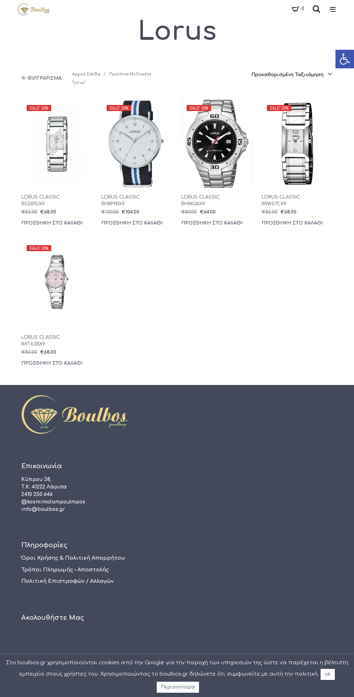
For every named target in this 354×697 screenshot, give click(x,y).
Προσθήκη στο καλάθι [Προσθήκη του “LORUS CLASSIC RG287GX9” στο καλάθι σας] (51, 223)
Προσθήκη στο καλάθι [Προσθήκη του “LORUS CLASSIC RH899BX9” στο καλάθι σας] (131, 223)
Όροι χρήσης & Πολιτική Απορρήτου (73, 558)
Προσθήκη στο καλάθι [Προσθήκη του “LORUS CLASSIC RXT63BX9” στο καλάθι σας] (51, 363)
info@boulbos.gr (43, 509)
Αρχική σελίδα (86, 74)
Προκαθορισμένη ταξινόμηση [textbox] (287, 74)
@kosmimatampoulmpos (53, 502)
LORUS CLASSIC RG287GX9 (40, 200)
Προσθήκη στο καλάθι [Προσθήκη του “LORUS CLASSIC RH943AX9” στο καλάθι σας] (211, 223)
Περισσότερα (178, 687)
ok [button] (328, 674)
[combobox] (292, 75)
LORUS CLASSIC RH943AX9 (200, 200)
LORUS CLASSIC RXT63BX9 (40, 340)
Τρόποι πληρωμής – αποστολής (65, 570)
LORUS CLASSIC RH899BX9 (120, 200)
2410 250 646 (37, 494)
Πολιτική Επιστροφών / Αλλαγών (67, 581)
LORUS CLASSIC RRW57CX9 (281, 200)
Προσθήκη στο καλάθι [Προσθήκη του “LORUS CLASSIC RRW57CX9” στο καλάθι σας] (292, 223)
